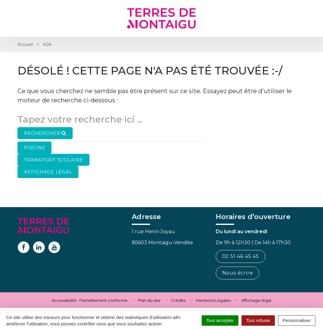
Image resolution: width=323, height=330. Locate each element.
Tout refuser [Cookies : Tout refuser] (258, 320)
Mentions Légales (213, 300)
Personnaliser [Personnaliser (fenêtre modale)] (297, 320)
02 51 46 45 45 (240, 256)
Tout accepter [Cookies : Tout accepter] (220, 320)
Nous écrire (237, 273)
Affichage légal (256, 300)
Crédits (178, 300)
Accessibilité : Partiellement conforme (89, 300)
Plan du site (149, 300)
